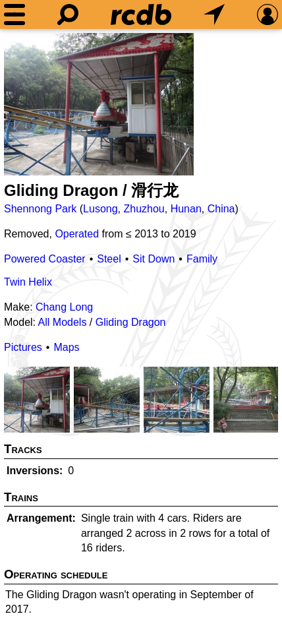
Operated (77, 233)
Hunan (186, 208)
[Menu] (14, 14)
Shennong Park (40, 208)
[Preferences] (267, 14)
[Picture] (99, 104)
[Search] (67, 14)
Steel (109, 258)
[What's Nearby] (214, 14)
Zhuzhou (143, 208)
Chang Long (64, 307)
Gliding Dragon (131, 322)
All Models (62, 322)
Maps (66, 347)
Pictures (23, 347)
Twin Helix (28, 282)
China (221, 208)
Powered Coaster (45, 258)
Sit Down (153, 258)
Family (201, 258)
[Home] (141, 14)
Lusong (100, 208)
